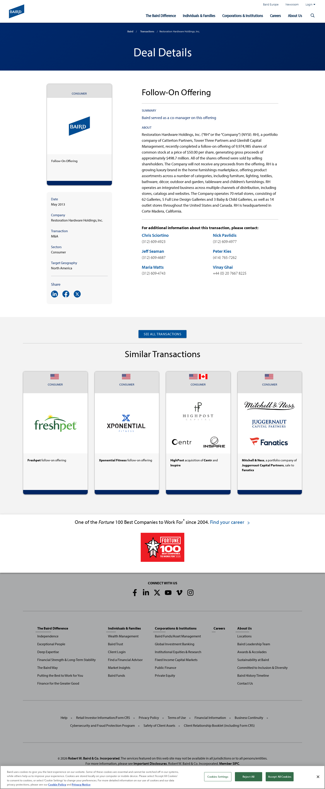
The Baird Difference (161, 15)
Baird (130, 31)
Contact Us (245, 683)
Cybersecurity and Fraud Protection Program (102, 725)
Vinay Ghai (223, 267)
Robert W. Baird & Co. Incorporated (94, 758)
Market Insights (119, 667)
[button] (313, 16)
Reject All (248, 776)
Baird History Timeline (253, 675)
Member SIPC (229, 763)
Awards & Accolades (252, 652)
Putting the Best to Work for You (60, 675)
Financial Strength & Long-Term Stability (66, 660)
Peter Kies (222, 251)
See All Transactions (162, 334)
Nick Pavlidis (224, 235)
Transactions (147, 31)
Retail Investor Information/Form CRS (103, 717)
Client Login (117, 652)
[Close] (318, 777)
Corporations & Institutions (242, 15)
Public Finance (165, 667)
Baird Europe (271, 4)
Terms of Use (177, 717)
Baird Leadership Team (253, 644)
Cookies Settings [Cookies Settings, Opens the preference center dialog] (217, 776)
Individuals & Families (199, 15)
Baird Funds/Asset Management (178, 636)
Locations (244, 636)
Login (310, 4)
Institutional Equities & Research (178, 652)
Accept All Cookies (279, 776)
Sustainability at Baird (253, 660)
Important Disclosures (150, 763)
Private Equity (165, 675)
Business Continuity (249, 717)
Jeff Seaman (153, 251)
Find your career (230, 522)
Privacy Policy (149, 717)
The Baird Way (47, 667)
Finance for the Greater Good (58, 683)
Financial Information (210, 717)
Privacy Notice (81, 784)
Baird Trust (115, 644)
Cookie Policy (57, 784)
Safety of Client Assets (159, 725)
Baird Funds (116, 675)
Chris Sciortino (155, 235)
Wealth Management (123, 636)
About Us (295, 15)
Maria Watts (153, 267)
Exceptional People (51, 644)
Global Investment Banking (174, 644)
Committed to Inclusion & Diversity (262, 667)
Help (64, 717)
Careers (275, 15)
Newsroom (292, 4)
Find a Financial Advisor (125, 660)
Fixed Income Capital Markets (176, 660)
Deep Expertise (48, 652)
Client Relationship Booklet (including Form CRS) (219, 725)
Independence (47, 636)
